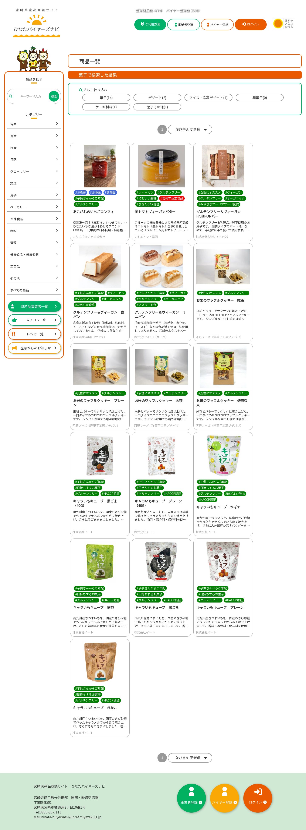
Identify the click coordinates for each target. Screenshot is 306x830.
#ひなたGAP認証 (148, 204)
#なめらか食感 (85, 305)
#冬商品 (110, 192)
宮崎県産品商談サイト (69, 786)
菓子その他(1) (157, 106)
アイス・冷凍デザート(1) (208, 97)
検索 (54, 96)
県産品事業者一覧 (34, 306)
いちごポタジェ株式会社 (88, 236)
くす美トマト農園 (146, 236)
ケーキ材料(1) (106, 106)
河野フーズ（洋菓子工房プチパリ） (219, 337)
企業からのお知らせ (34, 347)
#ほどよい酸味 (146, 198)
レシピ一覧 (34, 333)
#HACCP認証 (110, 493)
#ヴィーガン (145, 192)
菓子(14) (106, 97)
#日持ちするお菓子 (88, 487)
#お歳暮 (80, 192)
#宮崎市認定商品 (172, 198)
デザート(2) (157, 97)
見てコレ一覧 (34, 320)
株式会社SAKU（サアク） (213, 236)
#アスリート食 (146, 305)
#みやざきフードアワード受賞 (218, 204)
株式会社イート (82, 532)
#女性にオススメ (209, 192)
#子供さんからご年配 (89, 198)
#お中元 (95, 192)
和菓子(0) (259, 97)
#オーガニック (235, 198)
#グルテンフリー (86, 204)
